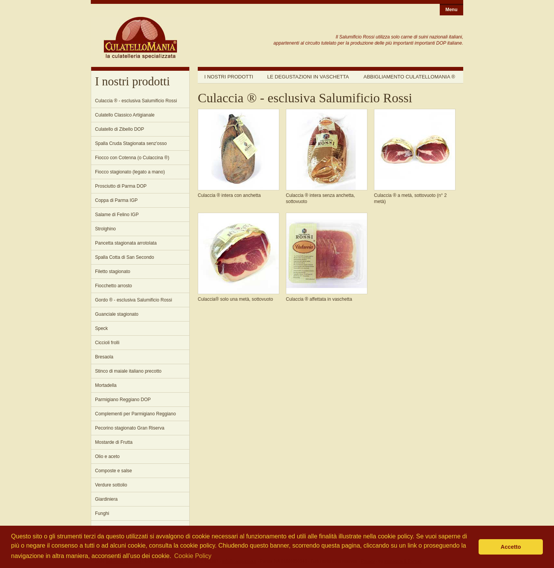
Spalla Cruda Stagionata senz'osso (131, 143)
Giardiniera (106, 499)
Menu (451, 9)
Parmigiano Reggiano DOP (123, 399)
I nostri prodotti (228, 77)
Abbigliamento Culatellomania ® (409, 77)
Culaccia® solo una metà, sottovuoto (235, 299)
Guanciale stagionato (116, 314)
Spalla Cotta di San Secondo (124, 257)
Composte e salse (113, 470)
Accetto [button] (511, 547)
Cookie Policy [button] (193, 556)
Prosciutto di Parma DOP (121, 186)
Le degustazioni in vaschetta (308, 77)
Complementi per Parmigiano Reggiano (135, 413)
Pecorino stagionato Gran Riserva (129, 428)
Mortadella (106, 385)
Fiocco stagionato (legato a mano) (130, 172)
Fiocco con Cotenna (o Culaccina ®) (132, 157)
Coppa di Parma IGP (116, 200)
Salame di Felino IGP (116, 214)
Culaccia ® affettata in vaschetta (319, 299)
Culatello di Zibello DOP (119, 129)
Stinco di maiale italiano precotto (128, 371)
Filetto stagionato (112, 271)
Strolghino (105, 229)
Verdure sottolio (111, 485)
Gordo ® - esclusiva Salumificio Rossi (133, 300)
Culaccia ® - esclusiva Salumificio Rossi (136, 100)
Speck (101, 328)
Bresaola (104, 357)
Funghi (102, 513)
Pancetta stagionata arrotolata (126, 243)
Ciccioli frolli (107, 342)
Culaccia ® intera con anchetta (229, 195)
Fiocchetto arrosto (113, 285)
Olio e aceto (107, 456)
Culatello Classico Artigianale (125, 115)
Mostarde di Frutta (113, 442)
